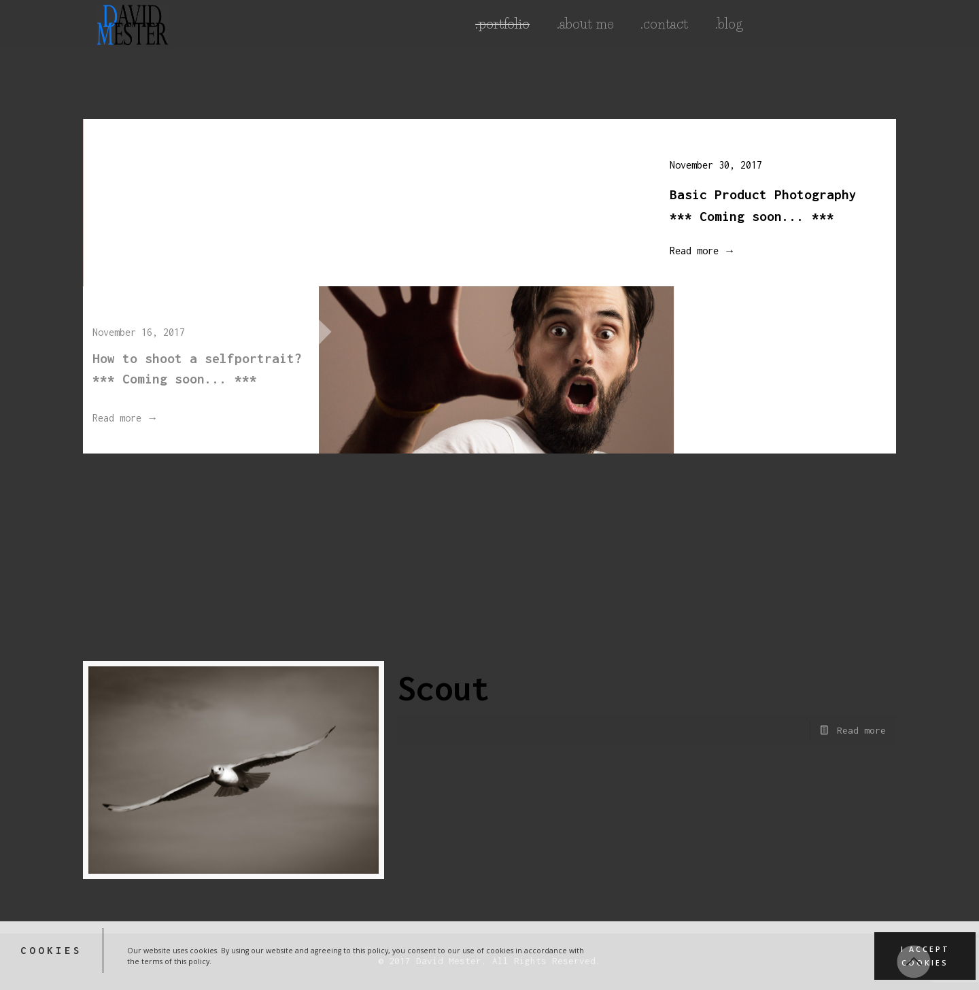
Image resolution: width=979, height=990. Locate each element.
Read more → (694, 250)
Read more (861, 730)
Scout (444, 688)
